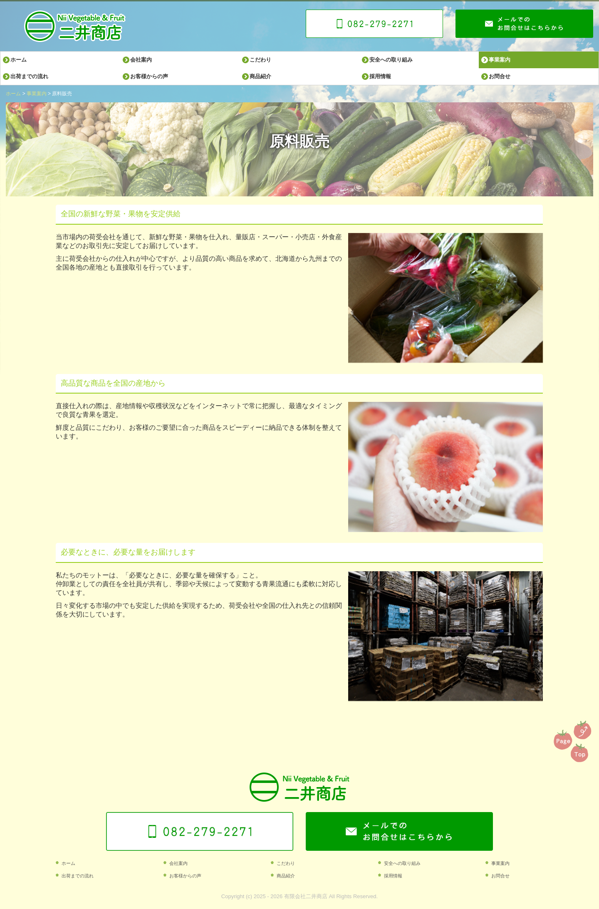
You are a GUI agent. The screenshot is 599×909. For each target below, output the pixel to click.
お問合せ (499, 76)
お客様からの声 (149, 76)
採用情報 (380, 76)
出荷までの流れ (29, 76)
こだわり (260, 60)
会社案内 (141, 60)
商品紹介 (260, 76)
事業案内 (499, 60)
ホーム (18, 60)
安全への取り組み (391, 60)
